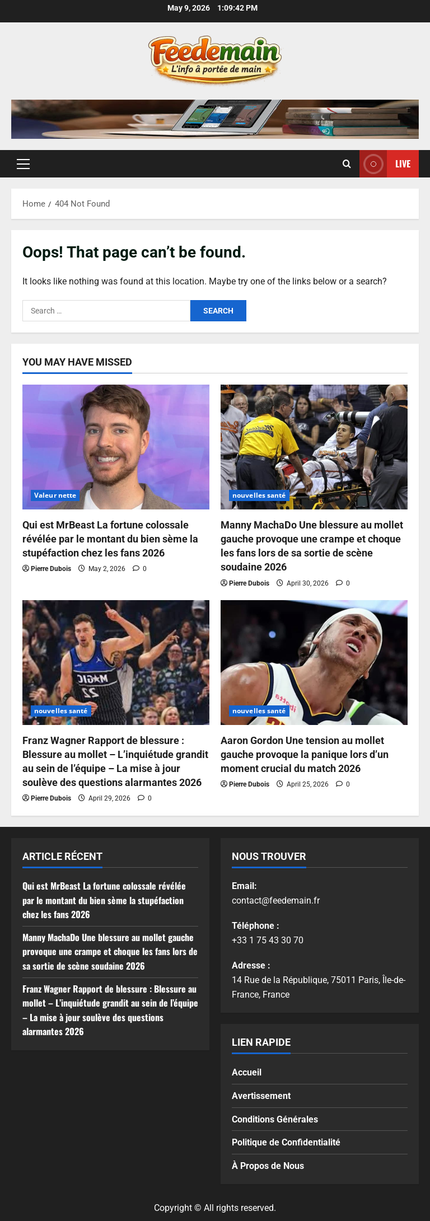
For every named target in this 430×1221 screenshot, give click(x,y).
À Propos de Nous (268, 1166)
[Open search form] (347, 164)
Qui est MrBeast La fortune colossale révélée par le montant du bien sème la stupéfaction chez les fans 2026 (110, 539)
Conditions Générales (275, 1119)
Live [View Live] (384, 163)
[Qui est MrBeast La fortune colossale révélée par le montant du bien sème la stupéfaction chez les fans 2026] (115, 447)
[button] (23, 164)
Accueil (246, 1072)
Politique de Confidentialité (286, 1142)
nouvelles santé (259, 495)
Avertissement (261, 1096)
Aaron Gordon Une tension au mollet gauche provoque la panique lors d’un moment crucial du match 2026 (305, 754)
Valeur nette (55, 495)
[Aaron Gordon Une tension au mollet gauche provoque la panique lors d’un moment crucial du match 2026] (314, 662)
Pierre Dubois (51, 569)
